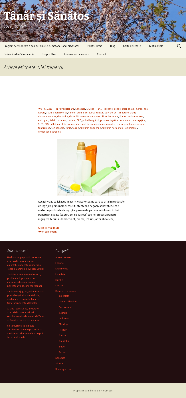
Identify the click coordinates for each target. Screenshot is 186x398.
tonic (68, 127)
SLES (40, 124)
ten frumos (44, 127)
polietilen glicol (90, 120)
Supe (62, 346)
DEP (54, 116)
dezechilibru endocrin (81, 116)
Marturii (59, 279)
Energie (59, 263)
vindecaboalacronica (49, 131)
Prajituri (63, 329)
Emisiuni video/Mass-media (19, 54)
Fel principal (65, 307)
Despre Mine (49, 54)
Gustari (63, 312)
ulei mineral (131, 127)
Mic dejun (64, 324)
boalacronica (60, 112)
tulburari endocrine (90, 127)
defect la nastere (119, 112)
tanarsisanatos (107, 124)
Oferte (59, 285)
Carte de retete (132, 46)
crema (80, 112)
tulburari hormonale (113, 127)
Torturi (62, 352)
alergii (139, 108)
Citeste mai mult (48, 227)
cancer (72, 112)
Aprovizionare (66, 108)
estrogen (43, 120)
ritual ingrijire (138, 120)
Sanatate (80, 108)
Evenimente (61, 268)
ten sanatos (57, 127)
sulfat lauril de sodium (86, 124)
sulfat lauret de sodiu (61, 124)
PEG (79, 120)
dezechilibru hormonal (106, 116)
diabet (123, 116)
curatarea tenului (94, 112)
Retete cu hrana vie (65, 291)
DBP (107, 112)
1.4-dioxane (106, 108)
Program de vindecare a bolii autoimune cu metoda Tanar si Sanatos (42, 46)
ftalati (53, 120)
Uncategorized (63, 369)
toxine (75, 127)
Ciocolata (64, 295)
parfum (72, 120)
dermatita (62, 116)
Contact (101, 54)
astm (49, 112)
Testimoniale (156, 46)
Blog (112, 46)
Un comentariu (49, 231)
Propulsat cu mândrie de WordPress (93, 390)
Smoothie (64, 341)
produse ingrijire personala (115, 120)
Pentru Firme (94, 46)
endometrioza (135, 116)
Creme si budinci (68, 301)
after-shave (128, 108)
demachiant (44, 116)
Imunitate (60, 274)
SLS (47, 124)
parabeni (61, 120)
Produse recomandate (76, 54)
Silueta (90, 108)
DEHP (132, 112)
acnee (117, 108)
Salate (62, 335)
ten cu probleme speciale (131, 124)
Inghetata (64, 318)
